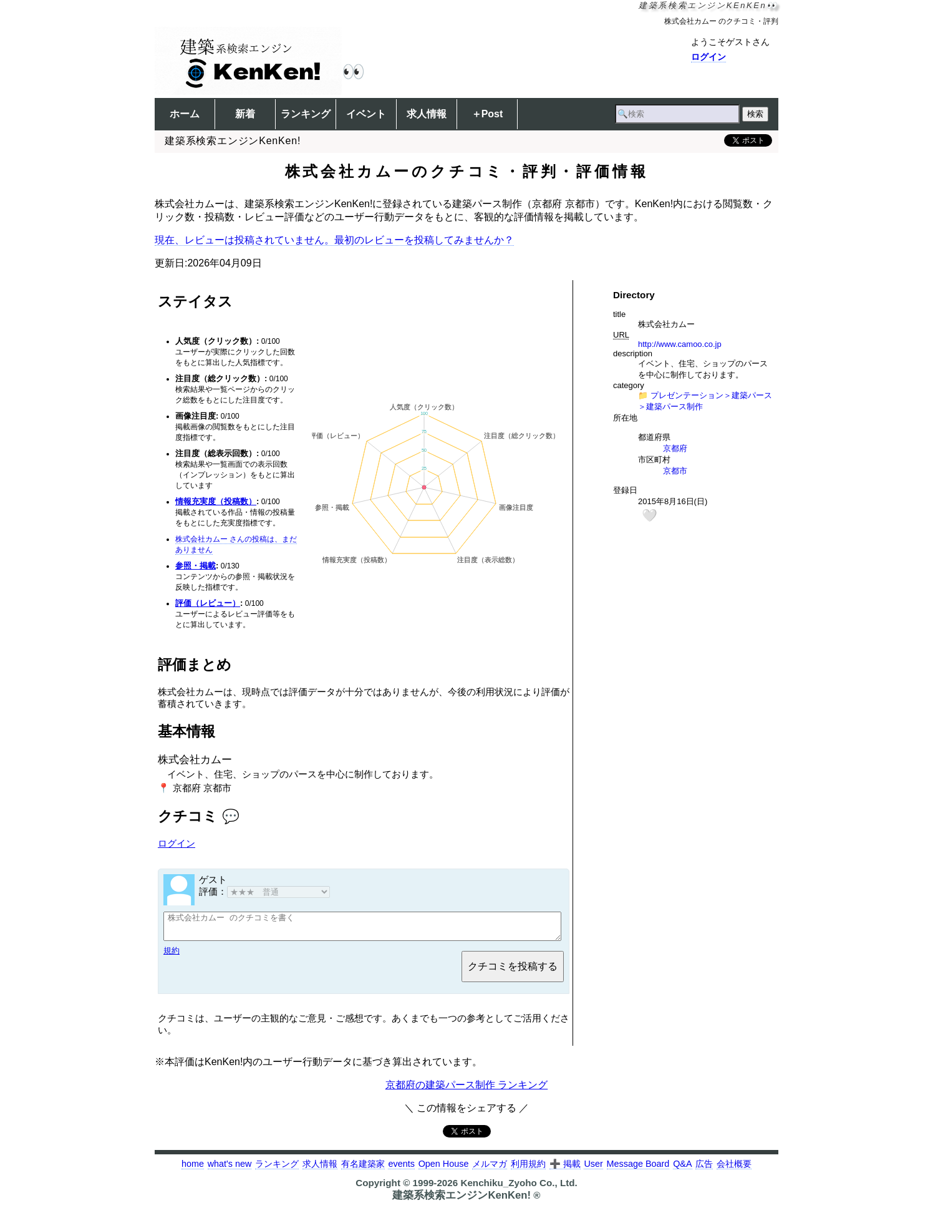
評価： (264, 891)
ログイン (708, 57)
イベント (366, 114)
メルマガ (489, 1169)
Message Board (638, 1169)
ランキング (306, 114)
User (593, 1169)
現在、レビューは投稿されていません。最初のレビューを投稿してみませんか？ (334, 240)
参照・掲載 (195, 565)
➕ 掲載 (565, 1169)
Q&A (682, 1169)
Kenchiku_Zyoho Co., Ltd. (518, 1188)
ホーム (185, 114)
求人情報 (427, 114)
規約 (171, 956)
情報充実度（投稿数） (215, 501)
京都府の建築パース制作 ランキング (466, 1090)
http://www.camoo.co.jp (680, 344)
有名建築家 (363, 1169)
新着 (245, 114)
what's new (230, 1169)
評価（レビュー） (207, 603)
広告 (704, 1169)
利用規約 (528, 1169)
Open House (443, 1169)
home (192, 1169)
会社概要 (734, 1169)
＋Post (487, 114)
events (401, 1169)
